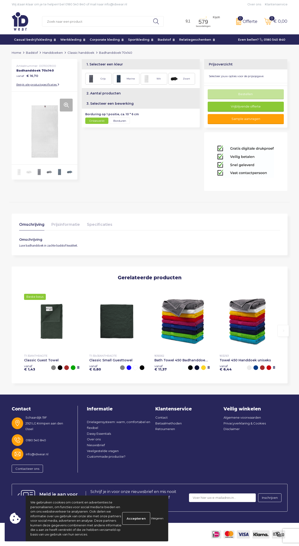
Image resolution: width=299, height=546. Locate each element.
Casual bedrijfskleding (33, 39)
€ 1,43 (29, 367)
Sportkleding (139, 39)
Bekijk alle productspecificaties (37, 84)
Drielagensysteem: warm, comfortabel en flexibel (118, 425)
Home (16, 52)
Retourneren (165, 429)
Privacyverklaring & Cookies (245, 423)
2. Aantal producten (103, 93)
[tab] (31, 225)
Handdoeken (53, 52)
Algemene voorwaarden (242, 417)
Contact (161, 417)
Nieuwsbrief (96, 445)
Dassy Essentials (99, 433)
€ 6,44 (226, 367)
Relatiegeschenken (195, 39)
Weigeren (157, 518)
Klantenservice (276, 4)
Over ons (254, 4)
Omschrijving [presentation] (31, 224)
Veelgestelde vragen (103, 451)
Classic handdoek (81, 52)
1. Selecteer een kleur (104, 64)
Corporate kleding (105, 39)
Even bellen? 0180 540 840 (261, 39)
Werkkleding (71, 39)
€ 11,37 (160, 367)
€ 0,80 (95, 367)
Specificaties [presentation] (99, 224)
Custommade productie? (106, 456)
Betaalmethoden (168, 423)
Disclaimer (232, 429)
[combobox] (95, 21)
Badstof (164, 39)
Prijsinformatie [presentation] (65, 224)
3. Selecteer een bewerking (110, 103)
